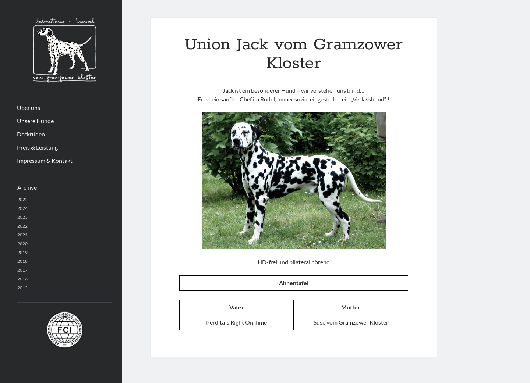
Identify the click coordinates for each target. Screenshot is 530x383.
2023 (22, 217)
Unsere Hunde (35, 120)
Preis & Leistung (37, 147)
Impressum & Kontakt (45, 160)
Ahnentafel (293, 282)
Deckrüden (31, 133)
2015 (22, 287)
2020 (22, 243)
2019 (22, 252)
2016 (22, 279)
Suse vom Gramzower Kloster (351, 322)
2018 (22, 261)
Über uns (28, 107)
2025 (22, 199)
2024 (22, 208)
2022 (22, 226)
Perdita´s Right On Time (236, 322)
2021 (22, 234)
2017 (22, 270)
